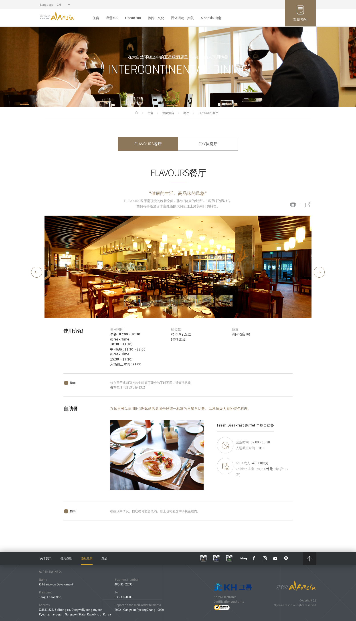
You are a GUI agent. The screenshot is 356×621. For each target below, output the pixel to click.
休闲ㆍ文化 (156, 17)
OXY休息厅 (208, 144)
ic (204, 558)
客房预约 (300, 19)
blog (243, 558)
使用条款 (66, 558)
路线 (104, 558)
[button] (36, 272)
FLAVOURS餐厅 (148, 144)
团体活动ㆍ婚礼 (182, 17)
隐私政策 (87, 558)
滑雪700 (112, 17)
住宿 (95, 17)
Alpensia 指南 (211, 17)
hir (216, 558)
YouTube (275, 558)
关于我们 (46, 558)
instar (265, 558)
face (254, 558)
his (229, 558)
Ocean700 (133, 17)
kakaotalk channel (286, 558)
